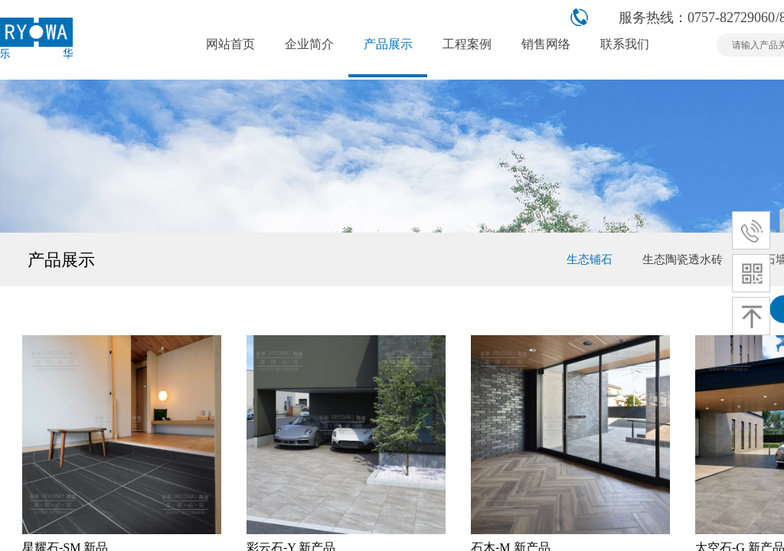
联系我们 (624, 44)
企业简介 (309, 44)
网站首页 (230, 44)
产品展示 (388, 44)
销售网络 (545, 44)
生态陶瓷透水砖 (682, 259)
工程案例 (467, 44)
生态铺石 (589, 259)
